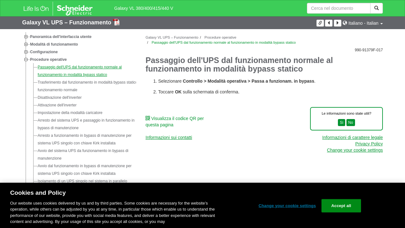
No (350, 122)
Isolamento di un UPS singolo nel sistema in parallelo (82, 181)
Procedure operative (48, 59)
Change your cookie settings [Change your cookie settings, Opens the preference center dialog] (287, 205)
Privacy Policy (369, 143)
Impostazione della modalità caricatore (70, 113)
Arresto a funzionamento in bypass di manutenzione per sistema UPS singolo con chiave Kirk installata (85, 139)
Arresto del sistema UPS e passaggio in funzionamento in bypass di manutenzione (86, 124)
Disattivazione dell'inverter (60, 97)
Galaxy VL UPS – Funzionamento (67, 22)
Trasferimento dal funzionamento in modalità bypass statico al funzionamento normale (89, 86)
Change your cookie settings (355, 150)
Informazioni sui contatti (169, 137)
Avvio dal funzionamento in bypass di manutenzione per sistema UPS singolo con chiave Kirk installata (85, 170)
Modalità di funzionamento (54, 44)
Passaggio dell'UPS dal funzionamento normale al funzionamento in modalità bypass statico (80, 71)
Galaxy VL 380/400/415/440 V (143, 8)
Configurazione (44, 52)
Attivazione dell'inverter (57, 105)
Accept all (341, 205)
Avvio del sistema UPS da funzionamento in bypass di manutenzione (83, 155)
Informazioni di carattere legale (352, 137)
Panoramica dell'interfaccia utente (60, 37)
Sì (341, 122)
